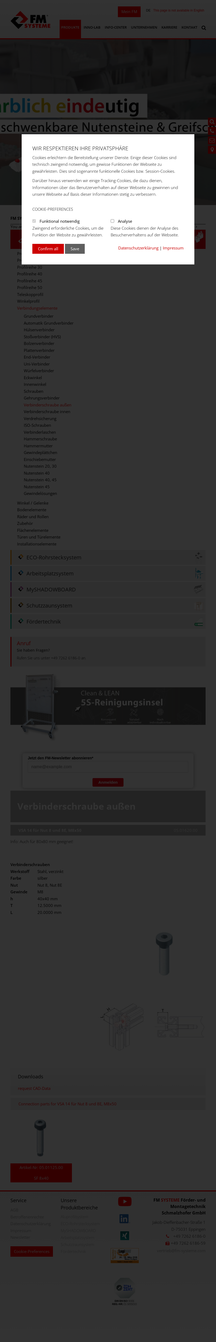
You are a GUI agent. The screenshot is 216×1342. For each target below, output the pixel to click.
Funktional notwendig (60, 221)
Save (75, 248)
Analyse (125, 221)
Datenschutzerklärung (138, 248)
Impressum (173, 248)
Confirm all (48, 248)
